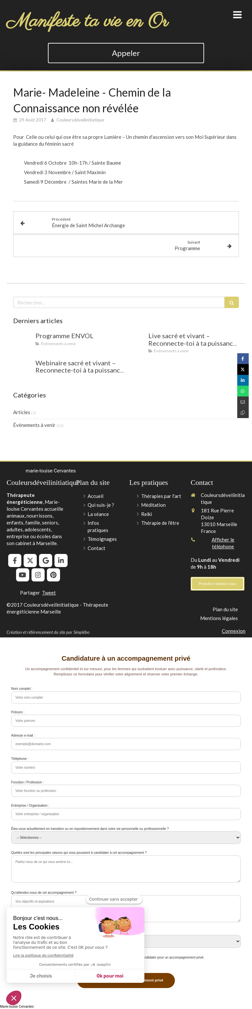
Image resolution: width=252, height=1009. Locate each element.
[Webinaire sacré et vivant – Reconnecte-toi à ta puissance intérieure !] (23, 369)
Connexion (233, 631)
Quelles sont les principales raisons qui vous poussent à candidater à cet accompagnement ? (79, 852)
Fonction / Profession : (27, 782)
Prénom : (18, 712)
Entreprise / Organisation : (30, 805)
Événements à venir (34, 425)
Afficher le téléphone (223, 543)
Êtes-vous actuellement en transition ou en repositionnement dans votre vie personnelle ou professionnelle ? (90, 829)
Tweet (49, 593)
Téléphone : (20, 759)
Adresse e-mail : (23, 735)
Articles (21, 412)
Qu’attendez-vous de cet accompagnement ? (43, 892)
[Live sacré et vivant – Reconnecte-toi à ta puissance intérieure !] (136, 342)
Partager (30, 593)
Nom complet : (21, 688)
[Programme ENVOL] (23, 342)
